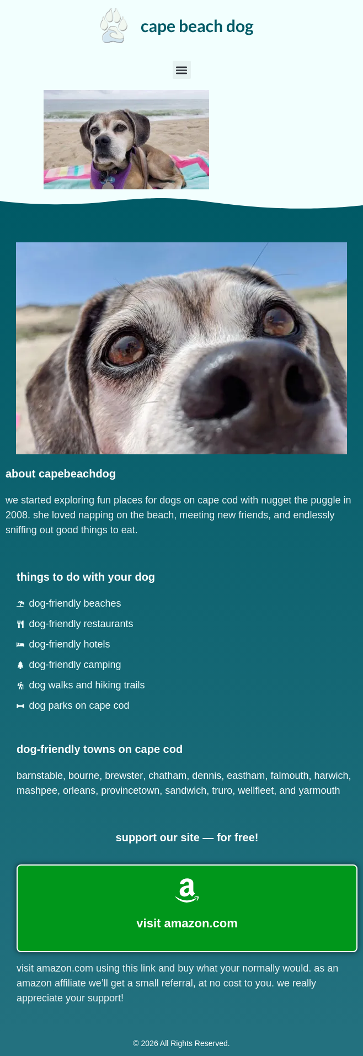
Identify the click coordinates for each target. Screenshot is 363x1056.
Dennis (206, 775)
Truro (222, 790)
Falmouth (289, 775)
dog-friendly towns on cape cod (100, 749)
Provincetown (130, 790)
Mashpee (37, 790)
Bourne (83, 775)
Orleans (79, 790)
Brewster (124, 775)
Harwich (331, 775)
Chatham (167, 775)
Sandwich (185, 790)
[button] (182, 70)
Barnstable (40, 775)
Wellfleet (256, 790)
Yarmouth (319, 790)
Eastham (246, 775)
